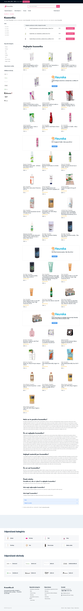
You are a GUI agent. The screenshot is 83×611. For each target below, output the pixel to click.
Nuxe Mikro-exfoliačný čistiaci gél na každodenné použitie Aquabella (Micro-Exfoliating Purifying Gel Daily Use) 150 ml (50, 278)
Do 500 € (7, 35)
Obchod (62, 608)
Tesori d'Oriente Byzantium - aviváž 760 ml (31, 386)
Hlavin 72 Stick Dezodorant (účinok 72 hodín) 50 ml (31, 212)
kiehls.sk (52, 573)
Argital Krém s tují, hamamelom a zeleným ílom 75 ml (40, 33)
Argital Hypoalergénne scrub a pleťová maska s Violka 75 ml (41, 28)
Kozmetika (12, 14)
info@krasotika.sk (66, 593)
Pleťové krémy (47, 598)
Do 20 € (6, 26)
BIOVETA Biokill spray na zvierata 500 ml (50, 166)
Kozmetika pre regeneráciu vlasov (51, 589)
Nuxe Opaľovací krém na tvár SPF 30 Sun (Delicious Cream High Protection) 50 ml (69, 277)
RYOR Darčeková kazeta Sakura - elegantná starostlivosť (69, 341)
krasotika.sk (32, 489)
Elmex (24, 186)
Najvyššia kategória (8, 10)
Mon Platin (44, 233)
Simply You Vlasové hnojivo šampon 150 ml (32, 364)
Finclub (62, 186)
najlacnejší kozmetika (45, 507)
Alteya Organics (45, 210)
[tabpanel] (51, 219)
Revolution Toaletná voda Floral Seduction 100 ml (30, 341)
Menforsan (25, 233)
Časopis (24, 10)
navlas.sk (71, 573)
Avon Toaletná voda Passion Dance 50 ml (50, 127)
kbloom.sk (33, 573)
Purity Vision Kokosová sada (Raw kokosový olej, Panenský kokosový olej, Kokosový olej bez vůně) (69, 302)
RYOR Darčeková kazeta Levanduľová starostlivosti (48, 341)
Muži (31, 591)
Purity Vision (44, 299)
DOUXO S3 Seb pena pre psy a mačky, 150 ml (69, 166)
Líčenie (6, 46)
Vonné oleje (32, 600)
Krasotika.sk (6, 14)
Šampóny (32, 594)
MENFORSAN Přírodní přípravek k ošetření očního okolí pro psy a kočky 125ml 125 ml (31, 236)
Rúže (46, 594)
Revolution (25, 339)
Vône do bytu (7, 59)
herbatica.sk (15, 573)
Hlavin (24, 210)
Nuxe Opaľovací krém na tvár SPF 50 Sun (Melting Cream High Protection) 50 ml (31, 302)
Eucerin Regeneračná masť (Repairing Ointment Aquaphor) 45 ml (50, 189)
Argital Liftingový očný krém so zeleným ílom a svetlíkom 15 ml (42, 38)
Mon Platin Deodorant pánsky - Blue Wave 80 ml (70, 235)
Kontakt (29, 10)
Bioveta (43, 164)
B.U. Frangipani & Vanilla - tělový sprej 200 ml (69, 127)
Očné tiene (47, 596)
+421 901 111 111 (66, 590)
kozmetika (48, 483)
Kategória (68, 608)
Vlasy (6, 53)
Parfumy (6, 49)
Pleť (5, 51)
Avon (43, 125)
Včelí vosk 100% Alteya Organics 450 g (31, 408)
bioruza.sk (15, 563)
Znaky (25, 500)
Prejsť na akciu (26, 1)
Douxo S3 (63, 164)
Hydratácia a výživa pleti (34, 589)
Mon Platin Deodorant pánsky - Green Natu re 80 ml (30, 276)
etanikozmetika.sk (73, 563)
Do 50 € (6, 28)
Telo (6, 57)
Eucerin (43, 186)
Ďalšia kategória (18, 10)
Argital (24, 63)
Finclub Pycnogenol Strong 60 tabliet (68, 188)
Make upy (46, 591)
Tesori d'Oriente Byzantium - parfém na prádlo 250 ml (49, 386)
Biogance (25, 164)
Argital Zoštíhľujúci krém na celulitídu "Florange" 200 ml (68, 105)
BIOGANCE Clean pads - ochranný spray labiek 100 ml (31, 166)
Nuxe (43, 274)
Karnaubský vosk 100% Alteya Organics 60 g (49, 212)
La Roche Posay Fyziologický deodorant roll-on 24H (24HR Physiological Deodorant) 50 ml (68, 213)
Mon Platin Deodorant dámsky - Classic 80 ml (49, 235)
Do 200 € (7, 33)
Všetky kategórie (57, 10)
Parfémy (6, 55)
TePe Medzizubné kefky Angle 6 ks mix (50, 364)
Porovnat (54, 86)
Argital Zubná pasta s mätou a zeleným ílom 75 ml (30, 127)
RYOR (43, 339)
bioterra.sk (33, 563)
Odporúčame (76, 608)
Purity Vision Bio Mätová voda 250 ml (50, 301)
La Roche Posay (64, 210)
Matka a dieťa (7, 61)
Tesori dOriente (26, 384)
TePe (43, 362)
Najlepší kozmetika (28, 503)
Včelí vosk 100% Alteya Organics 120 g (69, 386)
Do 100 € (7, 31)
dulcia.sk (52, 563)
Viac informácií (70, 28)
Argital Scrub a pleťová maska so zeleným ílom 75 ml (50, 105)
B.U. (62, 125)
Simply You (25, 362)
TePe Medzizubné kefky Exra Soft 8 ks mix (69, 364)
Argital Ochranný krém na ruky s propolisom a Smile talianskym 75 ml (32, 105)
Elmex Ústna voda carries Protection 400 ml (32, 188)
